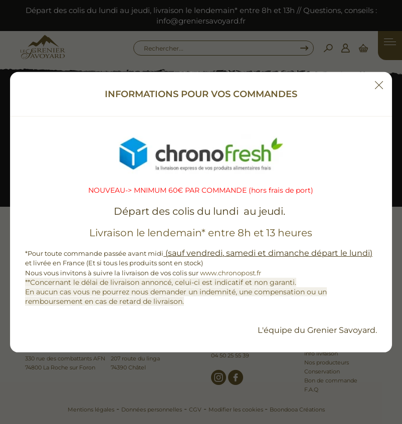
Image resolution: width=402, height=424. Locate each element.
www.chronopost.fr (230, 272)
